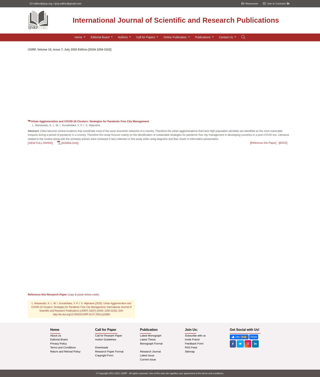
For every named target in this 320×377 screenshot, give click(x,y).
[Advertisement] (160, 87)
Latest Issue (147, 355)
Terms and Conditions (63, 347)
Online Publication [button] (175, 37)
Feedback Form (194, 343)
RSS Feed (191, 347)
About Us (55, 335)
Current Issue (148, 359)
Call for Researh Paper (108, 335)
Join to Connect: (278, 3)
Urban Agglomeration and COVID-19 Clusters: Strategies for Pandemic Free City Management (90, 121)
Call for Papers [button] (146, 37)
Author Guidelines (105, 339)
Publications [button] (203, 37)
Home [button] (79, 37)
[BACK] (283, 142)
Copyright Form (104, 355)
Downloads (101, 347)
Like (239, 337)
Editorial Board (59, 339)
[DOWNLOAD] (69, 143)
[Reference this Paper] (263, 142)
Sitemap (190, 351)
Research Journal (150, 351)
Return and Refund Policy (65, 351)
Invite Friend (192, 339)
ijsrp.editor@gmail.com (67, 3)
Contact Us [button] (226, 37)
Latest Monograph (150, 335)
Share (253, 336)
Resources (249, 3)
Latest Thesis (148, 339)
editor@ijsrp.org (42, 3)
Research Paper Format (109, 351)
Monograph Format (151, 343)
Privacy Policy (58, 343)
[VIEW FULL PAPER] (40, 143)
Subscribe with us (195, 335)
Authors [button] (123, 37)
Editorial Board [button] (100, 37)
